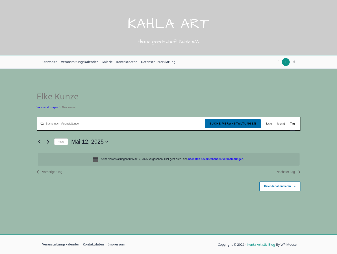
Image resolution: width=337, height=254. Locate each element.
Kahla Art (168, 24)
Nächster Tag (288, 172)
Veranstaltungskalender (79, 62)
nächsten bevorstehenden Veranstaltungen (215, 159)
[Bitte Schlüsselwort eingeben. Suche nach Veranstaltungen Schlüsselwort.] (121, 123)
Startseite (50, 62)
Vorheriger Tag (50, 172)
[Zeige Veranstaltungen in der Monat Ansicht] (281, 123)
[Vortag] (39, 142)
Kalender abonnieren (277, 186)
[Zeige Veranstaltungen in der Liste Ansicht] (269, 123)
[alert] (169, 159)
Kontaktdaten (126, 62)
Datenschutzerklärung (158, 62)
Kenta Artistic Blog (261, 244)
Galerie (107, 62)
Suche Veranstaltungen (233, 123)
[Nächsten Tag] (48, 142)
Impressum (116, 244)
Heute (61, 141)
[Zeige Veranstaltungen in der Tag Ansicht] (292, 123)
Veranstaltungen (47, 107)
